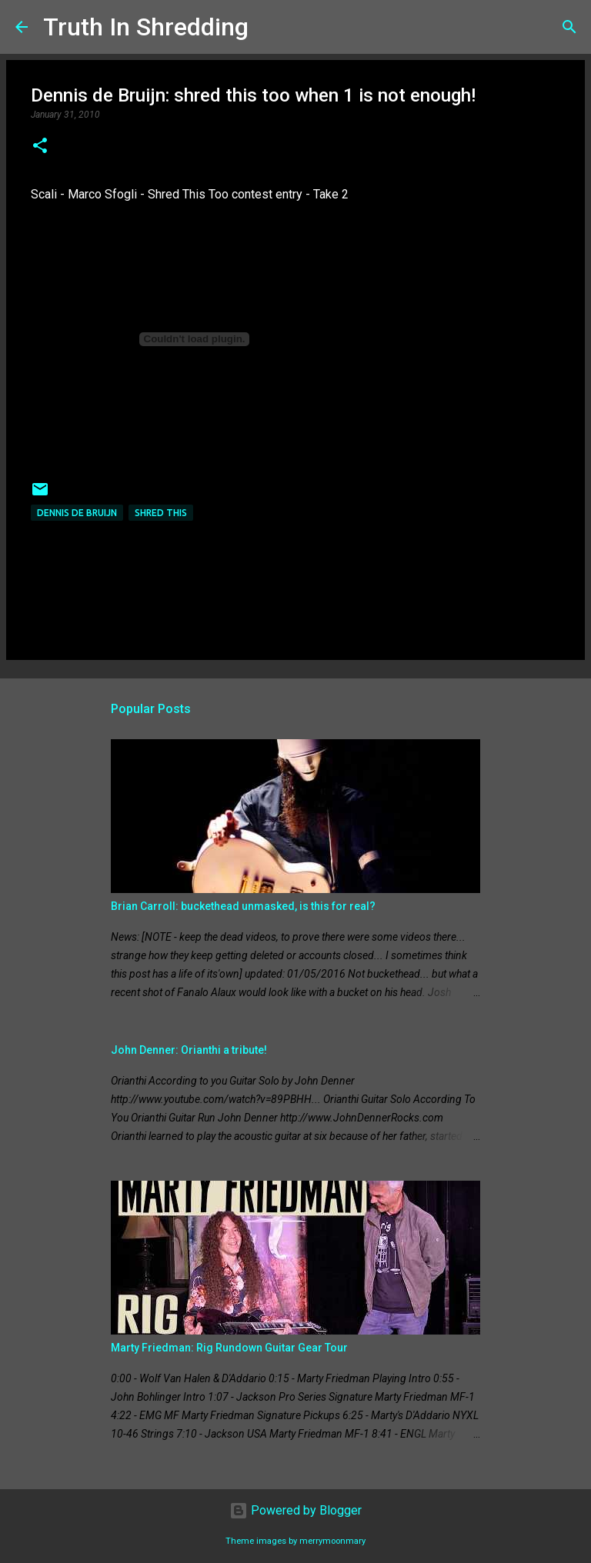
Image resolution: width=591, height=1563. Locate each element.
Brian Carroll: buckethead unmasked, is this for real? (243, 906)
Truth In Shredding (146, 27)
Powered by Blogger (295, 1510)
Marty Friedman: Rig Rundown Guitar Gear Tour (229, 1347)
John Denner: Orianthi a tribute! (189, 1050)
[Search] (270, 26)
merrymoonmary (332, 1541)
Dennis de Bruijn (77, 513)
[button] (40, 147)
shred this (161, 513)
